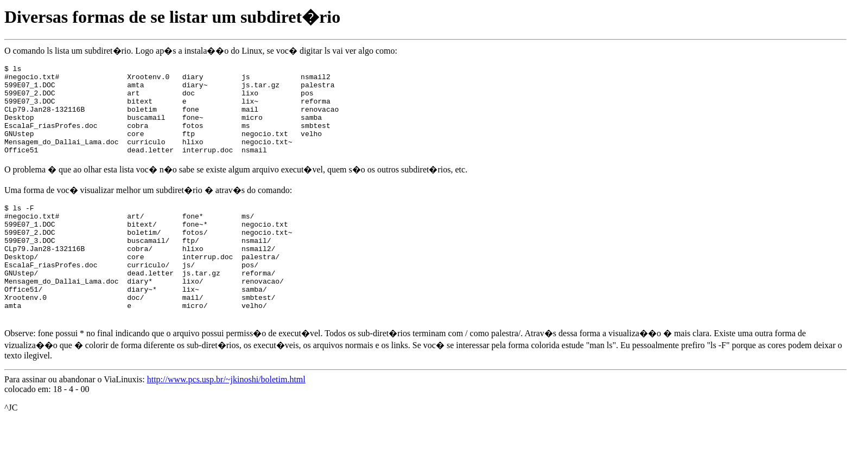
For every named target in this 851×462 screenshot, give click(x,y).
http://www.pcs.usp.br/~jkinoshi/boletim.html (226, 420)
